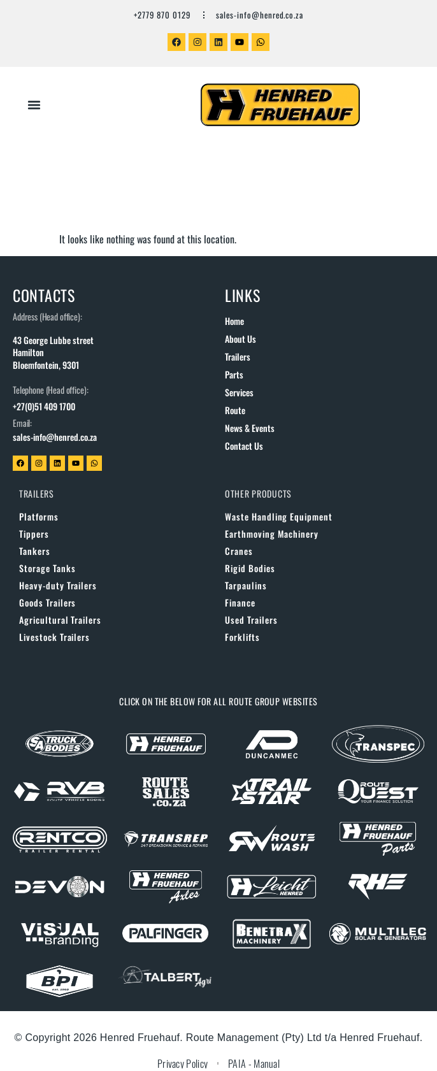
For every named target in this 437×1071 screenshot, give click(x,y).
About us (240, 338)
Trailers (237, 356)
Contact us (244, 445)
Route (235, 410)
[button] (34, 105)
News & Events (250, 428)
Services (239, 392)
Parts (234, 374)
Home (234, 320)
